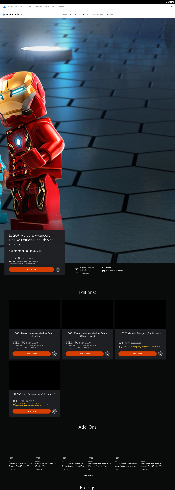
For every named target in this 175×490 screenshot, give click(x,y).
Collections (75, 12)
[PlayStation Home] (4, 6)
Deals (85, 12)
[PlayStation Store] (13, 12)
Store (53, 6)
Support (61, 6)
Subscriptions (97, 12)
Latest (64, 12)
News (47, 6)
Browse (110, 12)
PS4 (22, 6)
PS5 (16, 6)
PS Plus (28, 6)
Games (9, 6)
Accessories (38, 6)
